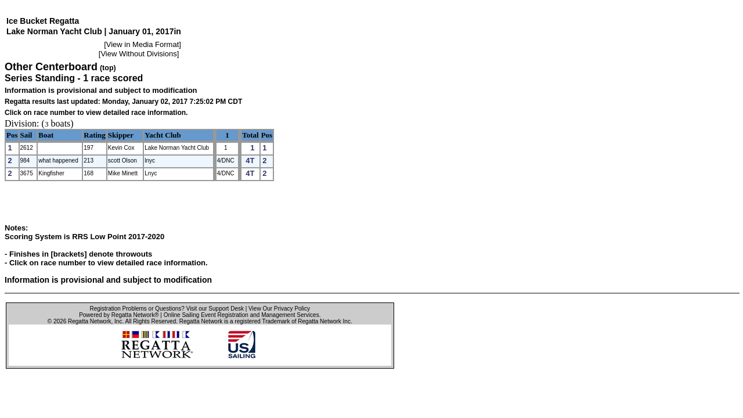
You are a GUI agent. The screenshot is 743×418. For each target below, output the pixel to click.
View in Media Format (142, 44)
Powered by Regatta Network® (118, 315)
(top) (108, 68)
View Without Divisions (138, 53)
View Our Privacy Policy (279, 308)
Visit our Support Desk (215, 308)
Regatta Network (89, 321)
